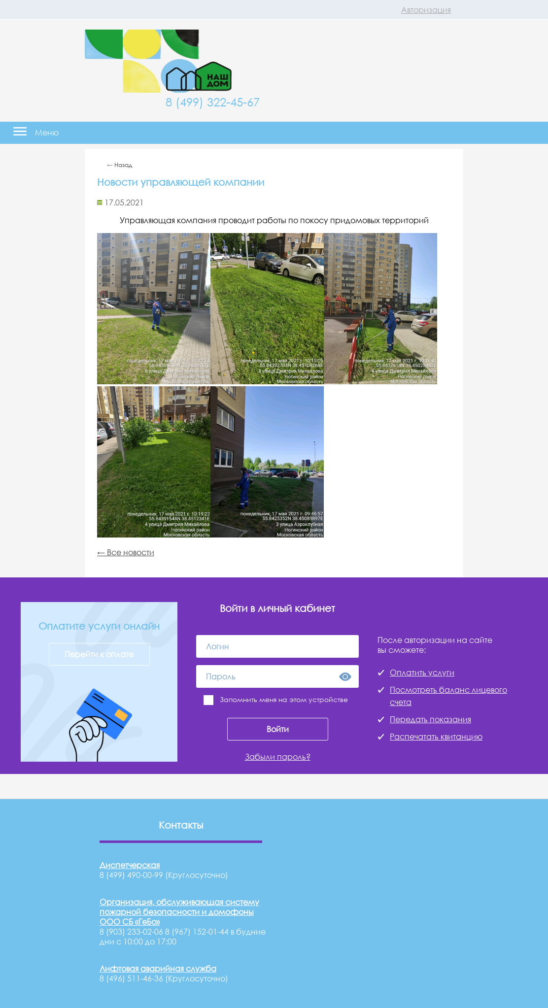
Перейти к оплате (99, 654)
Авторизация (426, 10)
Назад (123, 164)
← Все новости (125, 552)
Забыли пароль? (277, 757)
